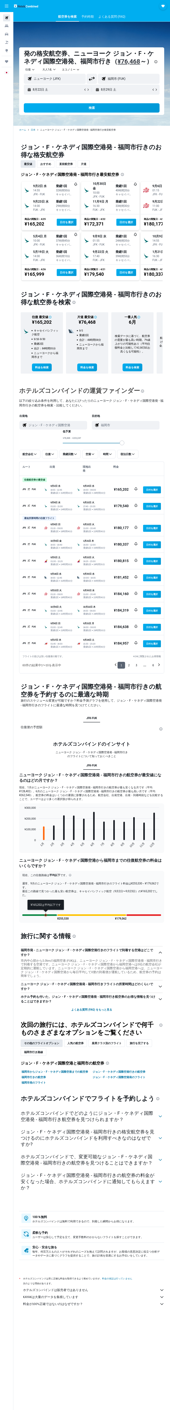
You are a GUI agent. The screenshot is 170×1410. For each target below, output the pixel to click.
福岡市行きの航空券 (33, 1077)
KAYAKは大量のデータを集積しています (93, 1297)
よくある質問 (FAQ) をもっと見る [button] (91, 1009)
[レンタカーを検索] (7, 34)
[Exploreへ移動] (7, 50)
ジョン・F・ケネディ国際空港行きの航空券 (119, 1071)
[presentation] (156, 61)
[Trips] (7, 61)
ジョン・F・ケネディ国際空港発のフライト (119, 1077)
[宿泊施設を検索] (7, 26)
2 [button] (129, 665)
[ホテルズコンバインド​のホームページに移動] (26, 5)
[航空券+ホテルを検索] (7, 42)
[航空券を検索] (7, 18)
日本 (33, 129)
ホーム (22, 129)
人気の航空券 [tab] (75, 1043)
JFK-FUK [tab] (91, 718)
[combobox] (71, 69)
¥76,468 (129, 61)
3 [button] (136, 665)
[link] (42, 367)
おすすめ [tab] (45, 164)
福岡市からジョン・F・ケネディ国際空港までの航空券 (54, 1071)
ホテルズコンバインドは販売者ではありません (93, 1290)
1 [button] (121, 665)
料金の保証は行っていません (117, 1278)
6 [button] (153, 665)
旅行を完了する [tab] (139, 1043)
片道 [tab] (83, 164)
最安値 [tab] (28, 164)
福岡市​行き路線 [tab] (33, 1052)
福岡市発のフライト (33, 1082)
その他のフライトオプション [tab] (41, 1043)
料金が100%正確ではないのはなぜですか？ (93, 1304)
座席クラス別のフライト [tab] (107, 1043)
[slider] (122, 443)
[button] (6, 6)
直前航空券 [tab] (66, 164)
